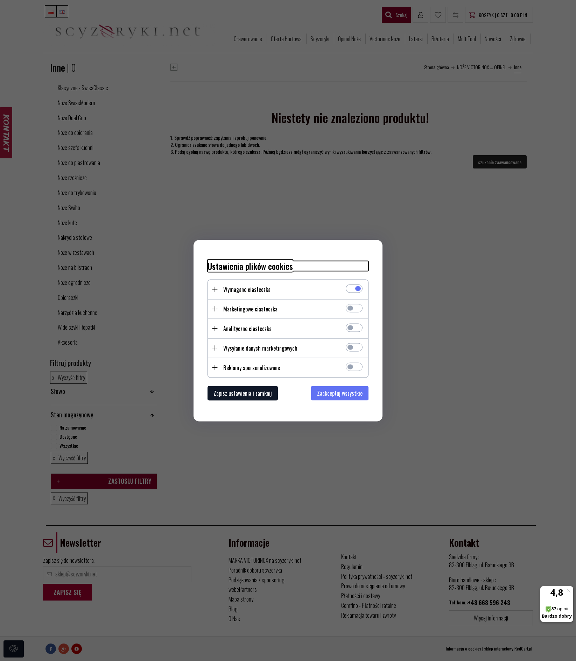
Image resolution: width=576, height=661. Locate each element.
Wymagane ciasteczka (247, 289)
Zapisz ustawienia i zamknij (242, 393)
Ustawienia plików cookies (250, 266)
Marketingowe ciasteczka (250, 308)
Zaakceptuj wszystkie (340, 393)
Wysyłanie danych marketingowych (260, 348)
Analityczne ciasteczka (247, 328)
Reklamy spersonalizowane (251, 367)
